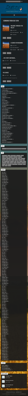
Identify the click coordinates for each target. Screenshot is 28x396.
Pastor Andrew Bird (15, 32)
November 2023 (5, 213)
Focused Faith (5, 103)
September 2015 (5, 347)
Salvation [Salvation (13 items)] (3, 164)
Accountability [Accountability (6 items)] (4, 155)
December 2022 (4, 230)
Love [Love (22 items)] (18, 161)
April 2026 (4, 173)
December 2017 (4, 313)
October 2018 (4, 299)
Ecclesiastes (14, 49)
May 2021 (3, 255)
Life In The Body (5, 109)
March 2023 (4, 225)
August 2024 (4, 200)
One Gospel (4, 121)
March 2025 (4, 189)
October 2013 (4, 357)
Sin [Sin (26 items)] (6, 164)
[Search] (13, 1)
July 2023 (3, 219)
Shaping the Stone (5, 131)
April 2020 (4, 274)
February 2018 (4, 310)
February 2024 (4, 209)
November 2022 (5, 231)
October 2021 (4, 247)
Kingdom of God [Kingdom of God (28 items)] (6, 161)
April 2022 (4, 238)
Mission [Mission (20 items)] (24, 161)
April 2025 (4, 188)
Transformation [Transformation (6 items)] (14, 164)
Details (4, 37)
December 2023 (4, 212)
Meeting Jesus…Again (6, 116)
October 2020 (4, 265)
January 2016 (4, 341)
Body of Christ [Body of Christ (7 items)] (13, 155)
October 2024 (4, 197)
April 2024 (4, 206)
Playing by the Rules (6, 124)
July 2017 (3, 320)
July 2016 (3, 335)
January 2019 (4, 295)
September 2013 (5, 359)
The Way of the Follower (7, 139)
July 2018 (3, 302)
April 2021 (4, 256)
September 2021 (5, 249)
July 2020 (3, 270)
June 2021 (3, 253)
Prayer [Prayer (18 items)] (8, 162)
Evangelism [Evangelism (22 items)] (13, 158)
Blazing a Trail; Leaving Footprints (9, 93)
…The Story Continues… (9, 58)
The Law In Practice (9, 384)
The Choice (6, 73)
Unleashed (4, 140)
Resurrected (4, 130)
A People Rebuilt (5, 90)
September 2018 (5, 301)
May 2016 (3, 336)
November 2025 (5, 179)
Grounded (4, 106)
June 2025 (3, 185)
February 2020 (4, 277)
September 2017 (5, 317)
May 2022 (3, 237)
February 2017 (4, 326)
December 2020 (4, 262)
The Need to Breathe (6, 136)
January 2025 (4, 192)
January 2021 (4, 261)
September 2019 (5, 283)
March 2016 (4, 339)
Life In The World (5, 112)
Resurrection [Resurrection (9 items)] (24, 162)
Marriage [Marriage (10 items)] (21, 161)
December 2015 (4, 342)
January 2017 (4, 327)
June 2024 (3, 203)
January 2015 (4, 350)
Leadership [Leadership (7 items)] (12, 161)
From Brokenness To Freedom (8, 105)
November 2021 (5, 246)
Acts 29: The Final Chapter (7, 91)
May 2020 (3, 273)
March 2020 (4, 276)
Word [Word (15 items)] (3, 165)
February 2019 (4, 293)
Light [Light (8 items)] (15, 161)
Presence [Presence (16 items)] (11, 162)
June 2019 (3, 287)
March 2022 (4, 240)
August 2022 (4, 235)
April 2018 (4, 307)
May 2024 (3, 204)
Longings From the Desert (7, 115)
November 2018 (5, 298)
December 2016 (4, 329)
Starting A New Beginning (7, 133)
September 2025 (5, 182)
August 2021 (4, 250)
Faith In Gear (4, 100)
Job (22, 32)
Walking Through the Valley (17, 27)
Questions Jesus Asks (6, 128)
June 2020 (3, 271)
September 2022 (5, 234)
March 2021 (4, 258)
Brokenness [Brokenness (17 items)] (18, 155)
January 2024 (4, 210)
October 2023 (4, 215)
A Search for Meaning (17, 43)
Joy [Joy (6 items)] (2, 161)
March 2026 (4, 175)
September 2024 (5, 198)
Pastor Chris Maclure (6, 369)
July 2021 (3, 252)
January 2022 (4, 243)
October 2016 (4, 332)
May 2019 (3, 289)
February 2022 (4, 241)
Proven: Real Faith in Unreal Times (9, 125)
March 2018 (4, 308)
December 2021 (4, 244)
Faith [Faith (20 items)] (16, 158)
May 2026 (3, 172)
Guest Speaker (5, 365)
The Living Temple (8, 376)
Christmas (4, 96)
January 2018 (4, 311)
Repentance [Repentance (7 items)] (19, 162)
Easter (3, 99)
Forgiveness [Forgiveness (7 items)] (23, 158)
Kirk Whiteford (5, 366)
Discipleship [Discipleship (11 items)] (8, 158)
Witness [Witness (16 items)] (24, 164)
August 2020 (4, 268)
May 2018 (3, 305)
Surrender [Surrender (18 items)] (9, 164)
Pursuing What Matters (7, 127)
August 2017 (4, 319)
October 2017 (4, 316)
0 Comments (14, 34)
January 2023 (4, 228)
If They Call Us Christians (7, 108)
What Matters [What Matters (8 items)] (20, 164)
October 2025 (4, 181)
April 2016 (4, 338)
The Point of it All (5, 137)
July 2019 (3, 286)
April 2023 (4, 224)
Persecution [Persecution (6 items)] (4, 162)
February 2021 (4, 259)
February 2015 (4, 348)
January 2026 (4, 176)
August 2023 (4, 218)
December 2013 (4, 354)
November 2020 (5, 264)
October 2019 (4, 281)
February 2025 (4, 191)
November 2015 (5, 344)
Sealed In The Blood (9, 380)
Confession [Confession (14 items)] (4, 158)
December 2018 (4, 296)
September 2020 (5, 267)
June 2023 (3, 221)
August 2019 (4, 284)
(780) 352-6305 (19, 392)
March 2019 (4, 292)
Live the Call (4, 113)
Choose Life (4, 94)
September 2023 (5, 216)
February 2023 (4, 227)
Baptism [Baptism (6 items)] (9, 155)
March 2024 (4, 207)
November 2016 (5, 330)
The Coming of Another (6, 134)
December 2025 (4, 178)
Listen (9, 37)
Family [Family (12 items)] (19, 158)
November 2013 (5, 356)
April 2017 (4, 323)
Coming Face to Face (6, 97)
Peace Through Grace (6, 122)
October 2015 (4, 345)
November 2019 (5, 280)
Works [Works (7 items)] (6, 165)
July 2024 (3, 201)
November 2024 (5, 195)
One (2, 119)
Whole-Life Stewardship (7, 142)
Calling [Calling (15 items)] (22, 155)
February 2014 (4, 351)
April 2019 (4, 290)
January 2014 (4, 353)
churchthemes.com (23, 393)
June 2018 (3, 304)
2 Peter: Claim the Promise (7, 88)
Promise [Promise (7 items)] (15, 162)
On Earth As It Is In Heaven (7, 118)
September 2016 (5, 333)
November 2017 (5, 314)
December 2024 (4, 194)
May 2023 (3, 222)
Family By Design (5, 102)
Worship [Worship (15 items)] (9, 165)
